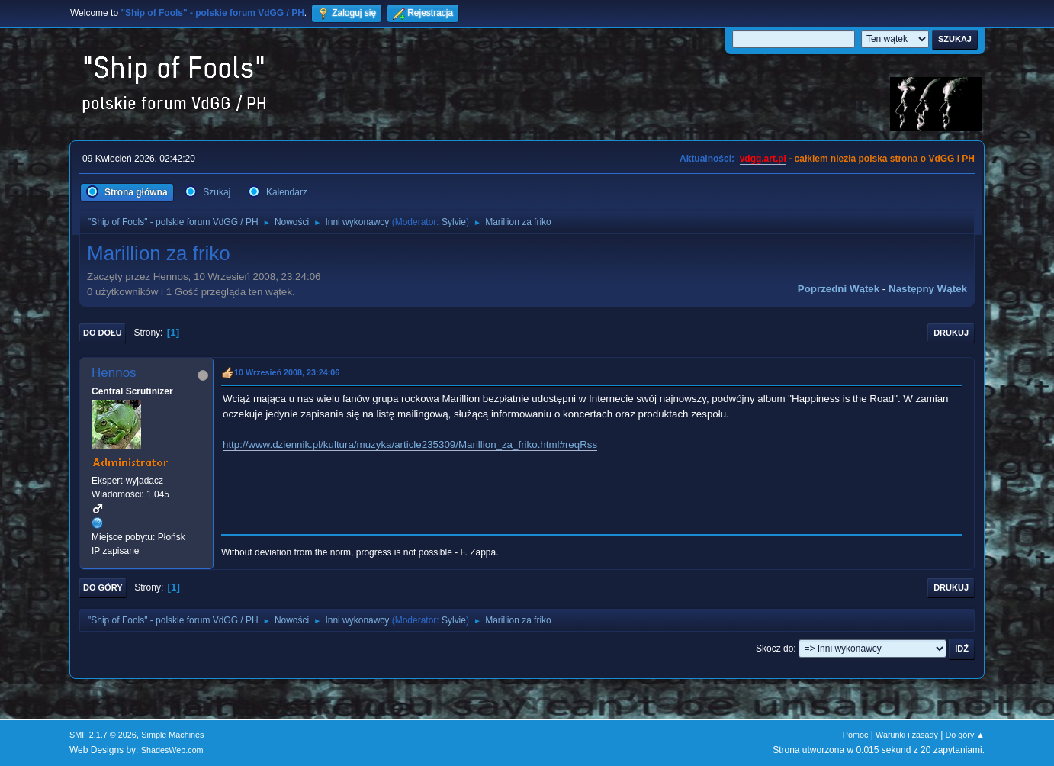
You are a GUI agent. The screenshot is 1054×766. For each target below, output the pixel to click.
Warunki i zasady (907, 734)
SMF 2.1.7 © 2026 (103, 734)
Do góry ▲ (965, 734)
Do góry (103, 587)
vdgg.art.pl (763, 158)
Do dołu (102, 332)
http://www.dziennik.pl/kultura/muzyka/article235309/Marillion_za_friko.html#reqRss (410, 444)
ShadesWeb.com (172, 750)
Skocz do (774, 648)
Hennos (114, 372)
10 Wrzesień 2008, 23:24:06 (286, 372)
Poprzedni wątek (838, 288)
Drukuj (951, 332)
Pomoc (856, 734)
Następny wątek (928, 288)
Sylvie (454, 222)
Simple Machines (172, 734)
